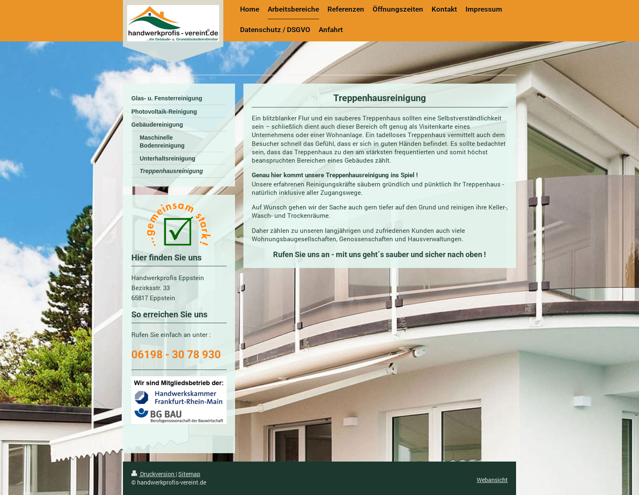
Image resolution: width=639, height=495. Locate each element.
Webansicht (492, 480)
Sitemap (189, 474)
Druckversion (153, 474)
